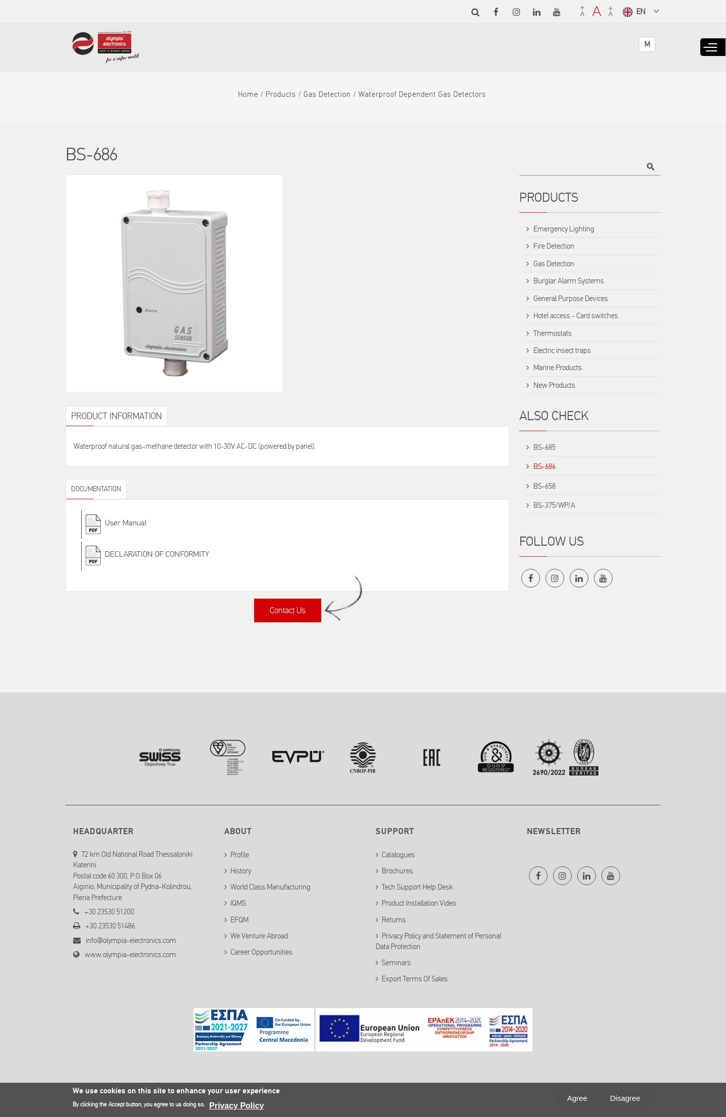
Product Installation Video (419, 902)
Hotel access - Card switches (575, 315)
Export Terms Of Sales (415, 977)
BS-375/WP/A (554, 505)
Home (248, 94)
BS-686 (544, 466)
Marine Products (557, 367)
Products (281, 94)
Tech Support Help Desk (417, 886)
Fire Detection (553, 246)
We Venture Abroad (259, 934)
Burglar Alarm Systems (568, 280)
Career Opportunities (261, 951)
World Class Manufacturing (270, 886)
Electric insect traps (562, 350)
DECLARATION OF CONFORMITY (157, 554)
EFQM (239, 918)
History (240, 869)
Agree (577, 1098)
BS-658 (544, 486)
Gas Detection (327, 94)
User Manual (126, 522)
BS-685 (544, 447)
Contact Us (288, 610)
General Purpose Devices (570, 298)
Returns (394, 918)
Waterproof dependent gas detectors (422, 94)
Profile (239, 853)
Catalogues (398, 853)
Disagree (625, 1098)
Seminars (396, 961)
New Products (554, 385)
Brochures (397, 869)
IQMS (238, 902)
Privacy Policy (236, 1105)
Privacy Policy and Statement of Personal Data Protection (438, 940)
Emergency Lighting (563, 228)
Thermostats (552, 333)
